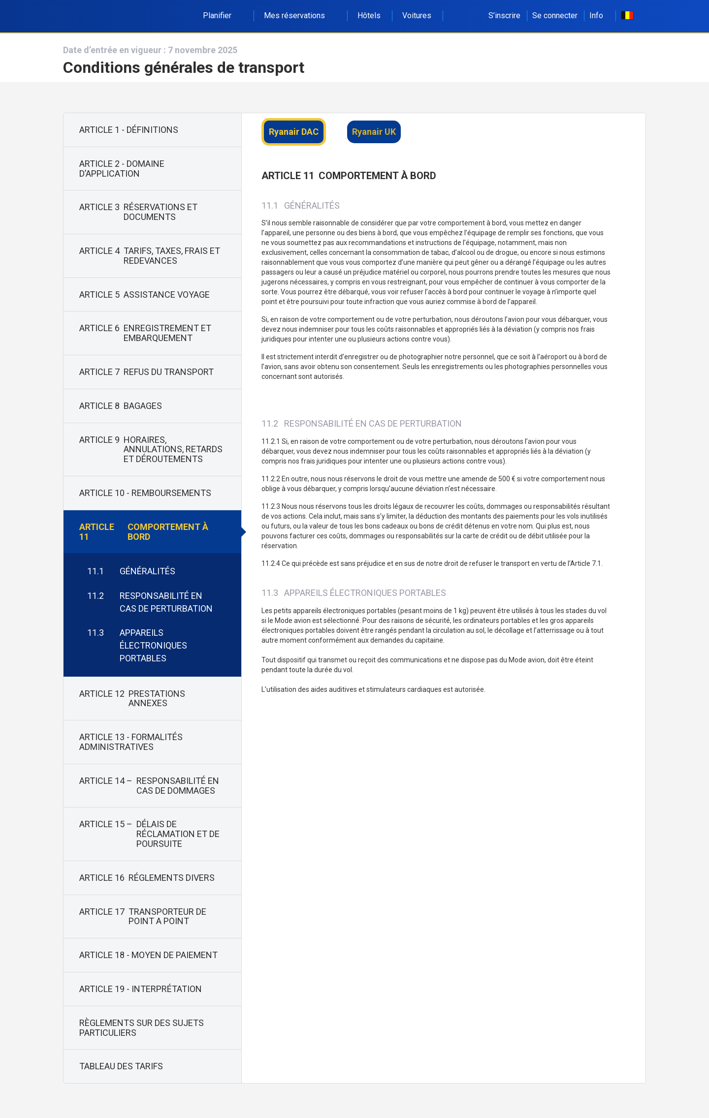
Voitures (416, 15)
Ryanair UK (374, 131)
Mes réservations (300, 15)
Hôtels (369, 15)
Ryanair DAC (294, 131)
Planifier (222, 15)
